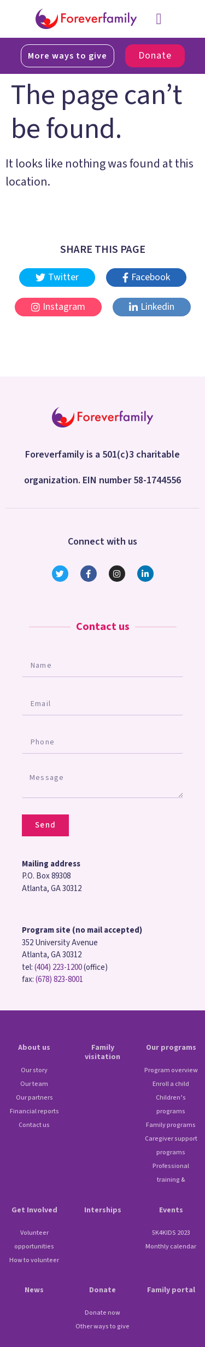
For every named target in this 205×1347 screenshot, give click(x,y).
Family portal (171, 1290)
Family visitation (102, 1052)
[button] (158, 19)
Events (171, 1210)
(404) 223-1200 (58, 967)
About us (34, 1047)
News (34, 1290)
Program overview (171, 1070)
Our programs (171, 1047)
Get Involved (34, 1210)
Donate (102, 1290)
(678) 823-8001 (59, 979)
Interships (102, 1210)
